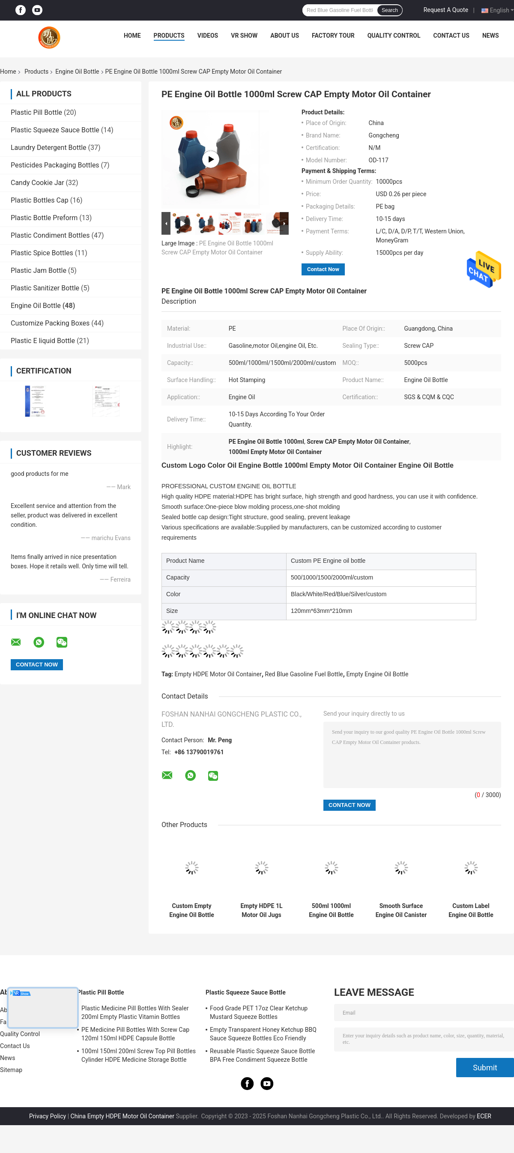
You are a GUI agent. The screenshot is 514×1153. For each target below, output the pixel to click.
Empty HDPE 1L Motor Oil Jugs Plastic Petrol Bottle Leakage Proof (261, 910)
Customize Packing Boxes (50, 323)
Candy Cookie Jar (37, 183)
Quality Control (394, 35)
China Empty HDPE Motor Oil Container (122, 1116)
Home (132, 35)
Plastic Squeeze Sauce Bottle (55, 130)
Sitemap (11, 1069)
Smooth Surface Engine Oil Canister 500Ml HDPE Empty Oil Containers (401, 910)
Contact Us (451, 35)
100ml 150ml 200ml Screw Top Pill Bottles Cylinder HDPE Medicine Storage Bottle (138, 1055)
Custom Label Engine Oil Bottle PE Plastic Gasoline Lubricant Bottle (471, 910)
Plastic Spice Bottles (42, 253)
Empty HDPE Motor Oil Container (218, 674)
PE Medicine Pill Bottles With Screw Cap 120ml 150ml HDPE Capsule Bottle (135, 1034)
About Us (284, 35)
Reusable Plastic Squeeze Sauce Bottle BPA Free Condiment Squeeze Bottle (262, 1055)
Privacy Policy (47, 1116)
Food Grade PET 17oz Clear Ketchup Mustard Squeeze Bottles (259, 1012)
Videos (207, 35)
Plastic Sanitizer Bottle (45, 288)
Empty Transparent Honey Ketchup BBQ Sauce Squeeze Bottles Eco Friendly (263, 1034)
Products (169, 35)
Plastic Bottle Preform (44, 218)
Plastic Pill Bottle (36, 112)
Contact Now (323, 269)
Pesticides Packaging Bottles (55, 165)
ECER (484, 1116)
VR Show (244, 35)
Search (390, 10)
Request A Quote (446, 9)
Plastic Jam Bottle (38, 270)
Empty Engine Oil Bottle (377, 674)
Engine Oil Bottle (77, 71)
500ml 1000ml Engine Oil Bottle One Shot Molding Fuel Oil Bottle (331, 910)
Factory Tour (333, 35)
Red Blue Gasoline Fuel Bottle (304, 674)
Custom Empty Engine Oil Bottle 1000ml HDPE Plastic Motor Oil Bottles (191, 910)
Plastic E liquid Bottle (43, 341)
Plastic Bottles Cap (40, 200)
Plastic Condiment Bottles (50, 235)
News (490, 35)
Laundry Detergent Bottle (49, 147)
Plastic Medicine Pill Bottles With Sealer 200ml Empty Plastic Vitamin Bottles (135, 1012)
